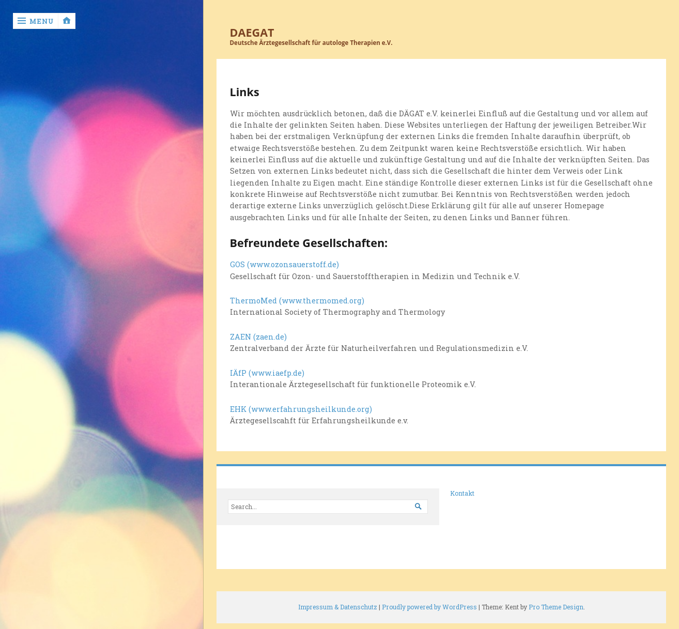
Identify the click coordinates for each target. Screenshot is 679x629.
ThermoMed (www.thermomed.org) (297, 300)
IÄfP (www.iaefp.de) (267, 373)
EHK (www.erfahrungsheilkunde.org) (301, 409)
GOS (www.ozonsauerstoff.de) (284, 264)
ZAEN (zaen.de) (258, 337)
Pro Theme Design (556, 607)
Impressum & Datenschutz (337, 607)
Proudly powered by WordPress (429, 607)
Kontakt (462, 493)
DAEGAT (252, 32)
